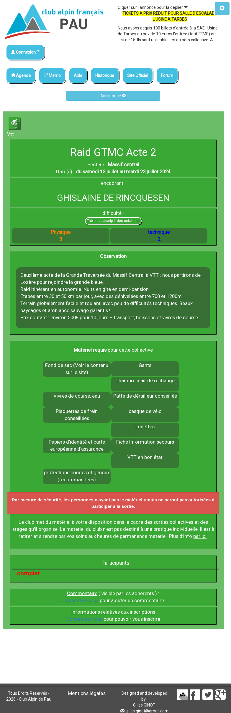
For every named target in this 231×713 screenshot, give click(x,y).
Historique (104, 75)
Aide (78, 75)
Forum (167, 75)
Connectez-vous (81, 600)
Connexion (25, 52)
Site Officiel (137, 75)
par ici (200, 536)
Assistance (113, 95)
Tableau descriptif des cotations (113, 221)
